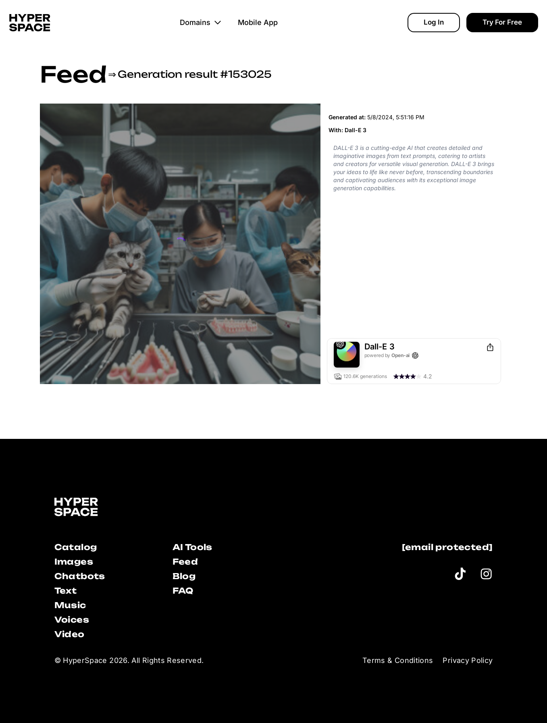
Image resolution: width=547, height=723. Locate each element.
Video (69, 634)
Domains (201, 22)
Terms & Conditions (397, 660)
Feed (73, 74)
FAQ (183, 591)
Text (65, 591)
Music (70, 605)
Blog (184, 576)
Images (73, 562)
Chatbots (79, 576)
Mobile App (258, 22)
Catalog (75, 547)
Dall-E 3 (355, 130)
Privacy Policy (468, 660)
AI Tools (192, 547)
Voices (71, 620)
